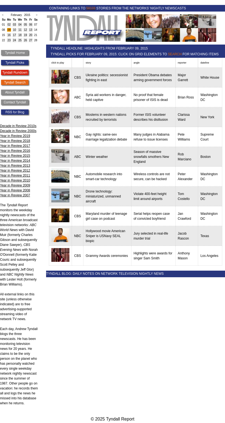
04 (19, 24)
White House (209, 77)
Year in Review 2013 (15, 165)
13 (30, 29)
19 (25, 35)
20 (30, 35)
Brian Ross (186, 97)
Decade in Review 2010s (18, 126)
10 (14, 29)
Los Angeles (209, 256)
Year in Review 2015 (15, 156)
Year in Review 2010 (15, 180)
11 (19, 29)
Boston (205, 157)
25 (19, 40)
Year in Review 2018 (15, 141)
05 (25, 24)
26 (25, 40)
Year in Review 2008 (15, 190)
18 (19, 35)
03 (14, 24)
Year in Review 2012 (15, 170)
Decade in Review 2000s (18, 131)
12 (25, 29)
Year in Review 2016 (15, 151)
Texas (204, 236)
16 (8, 35)
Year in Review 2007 (15, 195)
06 (30, 24)
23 (8, 40)
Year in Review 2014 (15, 161)
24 (14, 40)
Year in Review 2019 (15, 136)
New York (207, 117)
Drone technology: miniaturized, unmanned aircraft (103, 196)
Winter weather (97, 157)
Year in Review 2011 (15, 175)
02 (8, 24)
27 (30, 40)
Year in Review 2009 (15, 185)
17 (14, 35)
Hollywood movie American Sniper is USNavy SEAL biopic (105, 236)
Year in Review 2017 (15, 146)
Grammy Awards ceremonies (107, 256)
